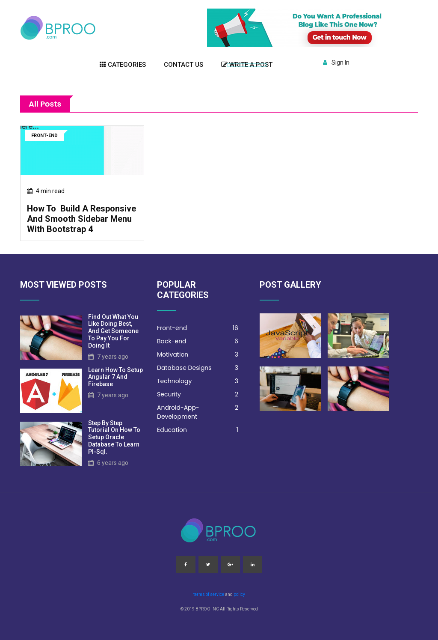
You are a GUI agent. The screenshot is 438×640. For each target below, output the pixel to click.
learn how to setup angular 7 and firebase (115, 377)
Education (197, 430)
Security (197, 394)
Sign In (336, 62)
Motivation (197, 354)
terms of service (208, 594)
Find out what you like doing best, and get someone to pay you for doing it (113, 331)
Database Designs (197, 367)
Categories (123, 64)
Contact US (183, 64)
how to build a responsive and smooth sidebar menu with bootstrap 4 (81, 218)
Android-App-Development (197, 412)
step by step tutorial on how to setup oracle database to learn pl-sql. (114, 437)
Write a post (246, 64)
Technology (197, 381)
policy (239, 594)
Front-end (197, 328)
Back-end (197, 341)
